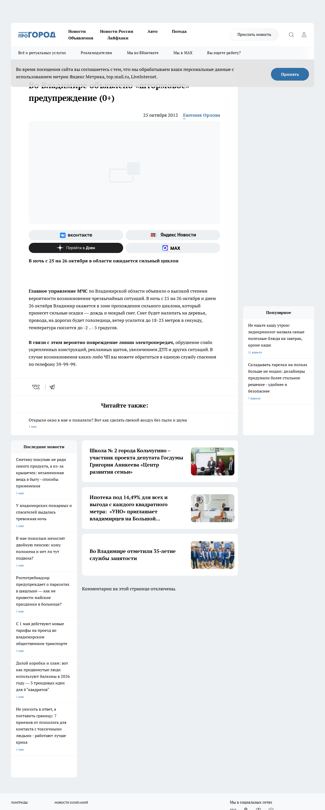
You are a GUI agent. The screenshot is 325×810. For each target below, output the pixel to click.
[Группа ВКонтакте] (76, 235)
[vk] (36, 387)
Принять (290, 74)
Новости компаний (88, 664)
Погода (179, 31)
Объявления (80, 37)
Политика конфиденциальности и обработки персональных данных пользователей (163, 669)
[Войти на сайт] (304, 34)
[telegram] (54, 387)
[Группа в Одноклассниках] (245, 631)
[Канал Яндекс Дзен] (76, 248)
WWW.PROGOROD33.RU (54, 687)
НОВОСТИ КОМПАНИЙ (71, 623)
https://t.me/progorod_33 (132, 765)
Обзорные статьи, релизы (93, 658)
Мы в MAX (182, 52)
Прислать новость (254, 34)
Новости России (116, 31)
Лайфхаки (117, 37)
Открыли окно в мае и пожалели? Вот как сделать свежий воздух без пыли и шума (124, 423)
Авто (153, 31)
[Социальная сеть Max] (173, 248)
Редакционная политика (156, 651)
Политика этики (86, 651)
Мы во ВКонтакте (143, 52)
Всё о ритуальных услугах (42, 52)
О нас (15, 651)
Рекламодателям (96, 52)
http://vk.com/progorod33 (56, 765)
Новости (77, 31)
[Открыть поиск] (291, 34)
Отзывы (16, 658)
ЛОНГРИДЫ (19, 623)
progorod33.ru (162, 753)
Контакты (146, 658)
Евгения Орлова (201, 115)
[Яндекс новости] (173, 235)
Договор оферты (23, 664)
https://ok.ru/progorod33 (94, 765)
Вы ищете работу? (224, 52)
